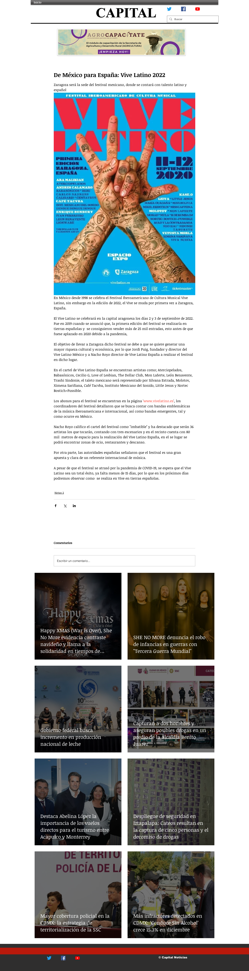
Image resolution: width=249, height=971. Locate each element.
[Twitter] (169, 9)
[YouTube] (197, 9)
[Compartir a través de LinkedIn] (74, 505)
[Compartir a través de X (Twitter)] (65, 505)
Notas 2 (59, 492)
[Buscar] (192, 19)
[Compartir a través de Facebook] (55, 505)
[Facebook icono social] (183, 9)
